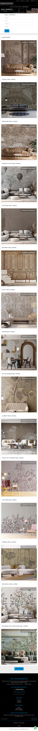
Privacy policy (22, 722)
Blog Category (19, 708)
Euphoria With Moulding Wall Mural (15, 626)
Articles (19, 707)
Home (17, 0)
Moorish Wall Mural (9, 247)
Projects (19, 699)
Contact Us (32, 0)
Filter (7, 30)
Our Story (19, 701)
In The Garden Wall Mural (11, 373)
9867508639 (19, 689)
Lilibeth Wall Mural (9, 416)
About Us (23, 0)
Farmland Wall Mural (10, 121)
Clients (27, 0)
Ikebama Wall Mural (9, 542)
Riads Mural (6, 37)
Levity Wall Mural (8, 289)
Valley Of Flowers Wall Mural (13, 458)
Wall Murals (11, 11)
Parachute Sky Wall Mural (11, 163)
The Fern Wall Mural (9, 500)
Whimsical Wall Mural (10, 584)
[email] (19, 718)
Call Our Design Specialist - (19, 6)
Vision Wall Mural (8, 331)
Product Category (19, 709)
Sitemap (15, 722)
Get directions (19, 692)
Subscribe (34, 718)
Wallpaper (5, 11)
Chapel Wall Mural (9, 79)
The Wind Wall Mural (9, 205)
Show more (19, 668)
